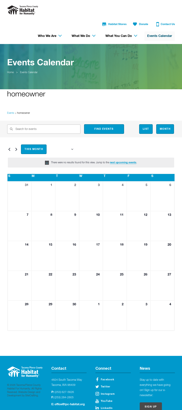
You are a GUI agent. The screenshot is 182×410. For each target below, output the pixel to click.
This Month (34, 135)
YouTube (104, 387)
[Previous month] (9, 135)
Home (10, 58)
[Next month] (16, 135)
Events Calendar (31, 58)
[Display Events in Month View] (165, 115)
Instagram (105, 380)
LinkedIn (104, 394)
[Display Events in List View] (146, 115)
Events (10, 99)
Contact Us (166, 10)
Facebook (105, 366)
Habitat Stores (116, 9)
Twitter (102, 372)
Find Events (104, 115)
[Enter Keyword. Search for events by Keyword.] (44, 115)
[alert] (91, 149)
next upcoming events (123, 148)
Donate (142, 9)
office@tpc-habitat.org (70, 390)
